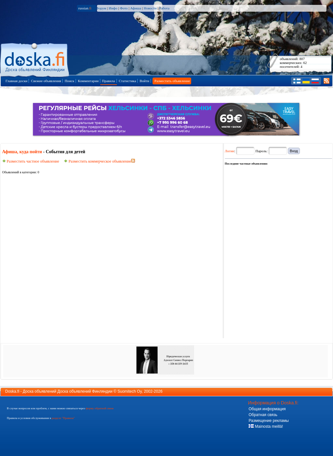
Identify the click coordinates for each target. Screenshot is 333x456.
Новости (150, 8)
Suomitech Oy (129, 391)
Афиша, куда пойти (22, 151)
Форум (101, 8)
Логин (229, 151)
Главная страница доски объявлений (35, 59)
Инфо (113, 8)
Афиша (135, 8)
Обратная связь (263, 415)
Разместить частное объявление (30, 161)
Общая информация (267, 409)
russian (85, 8)
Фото (124, 8)
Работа (164, 8)
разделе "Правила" (63, 418)
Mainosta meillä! (266, 426)
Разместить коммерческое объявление (97, 161)
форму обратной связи (99, 408)
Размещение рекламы (269, 420)
